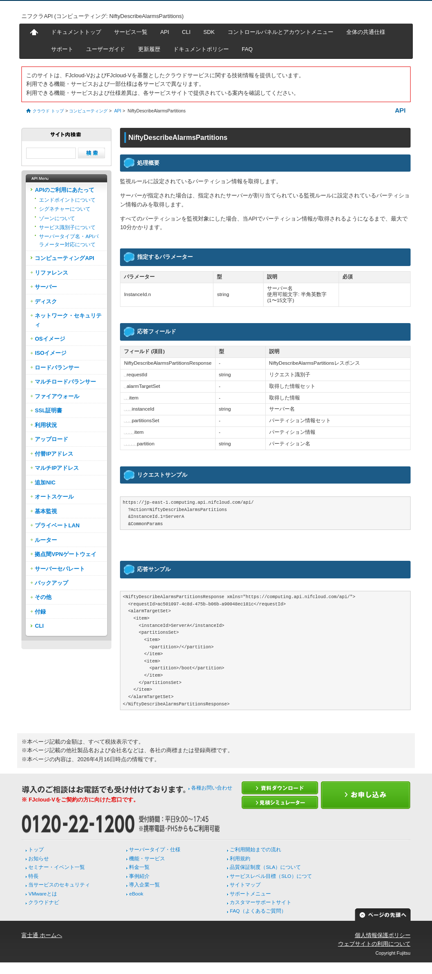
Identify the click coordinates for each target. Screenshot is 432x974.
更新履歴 (149, 49)
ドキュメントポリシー (201, 49)
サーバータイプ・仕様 (154, 849)
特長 (33, 876)
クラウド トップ (48, 111)
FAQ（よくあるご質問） (258, 911)
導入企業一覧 (144, 884)
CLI (186, 32)
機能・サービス (147, 858)
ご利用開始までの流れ (255, 849)
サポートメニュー (250, 893)
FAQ (247, 49)
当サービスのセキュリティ (59, 884)
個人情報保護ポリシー (383, 935)
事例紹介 (139, 876)
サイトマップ (245, 884)
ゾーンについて (57, 218)
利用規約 (240, 858)
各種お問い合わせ (211, 787)
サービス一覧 (130, 32)
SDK (209, 32)
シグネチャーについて (64, 209)
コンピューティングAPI (64, 258)
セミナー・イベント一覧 (56, 867)
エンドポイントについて (67, 200)
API (164, 32)
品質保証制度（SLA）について (265, 867)
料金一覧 (139, 867)
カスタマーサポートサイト (260, 902)
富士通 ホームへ (41, 935)
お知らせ (38, 858)
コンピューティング (88, 111)
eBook (136, 893)
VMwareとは (42, 893)
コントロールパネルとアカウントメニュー (280, 32)
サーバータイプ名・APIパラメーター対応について (69, 240)
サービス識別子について (67, 227)
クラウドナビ (43, 902)
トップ (36, 849)
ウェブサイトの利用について (374, 944)
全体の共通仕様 (365, 32)
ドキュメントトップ (76, 32)
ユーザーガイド (105, 49)
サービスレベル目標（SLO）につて (271, 876)
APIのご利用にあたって (64, 190)
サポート (62, 49)
